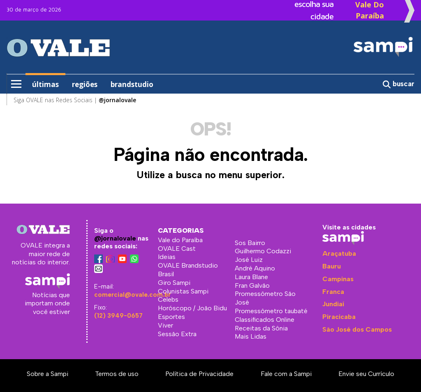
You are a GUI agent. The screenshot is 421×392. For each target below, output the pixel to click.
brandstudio (132, 84)
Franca (333, 292)
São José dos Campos (357, 329)
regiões (84, 84)
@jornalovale (115, 238)
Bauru (331, 266)
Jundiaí (333, 304)
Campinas (338, 279)
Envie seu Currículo (366, 374)
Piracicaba (339, 317)
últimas (45, 84)
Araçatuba (339, 253)
